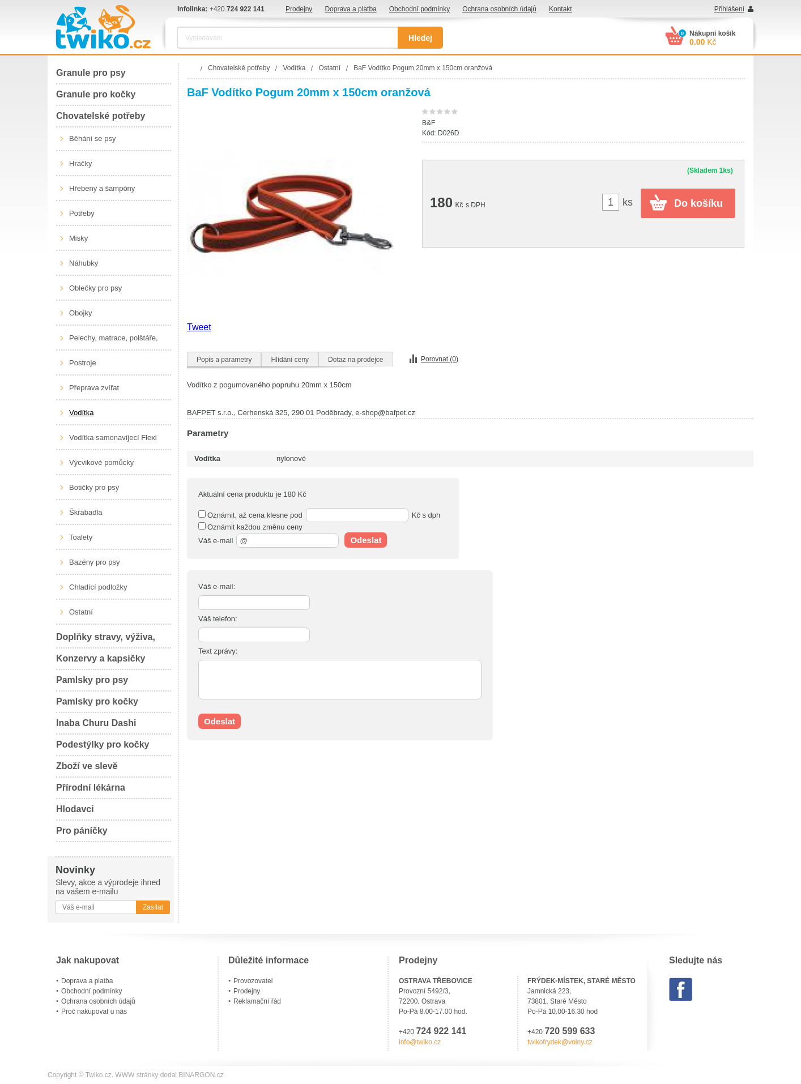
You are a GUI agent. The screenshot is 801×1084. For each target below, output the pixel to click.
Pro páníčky (82, 830)
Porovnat (439, 359)
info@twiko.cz (420, 1042)
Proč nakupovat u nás (94, 1011)
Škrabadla (86, 512)
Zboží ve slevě (87, 766)
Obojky (80, 313)
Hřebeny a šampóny (102, 188)
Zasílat (153, 907)
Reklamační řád (257, 1001)
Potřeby (82, 213)
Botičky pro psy (94, 487)
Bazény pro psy (94, 562)
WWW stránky (136, 1075)
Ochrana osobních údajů (499, 9)
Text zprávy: (217, 651)
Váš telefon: (217, 618)
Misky (78, 238)
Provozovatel (252, 981)
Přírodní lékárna (90, 787)
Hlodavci (75, 809)
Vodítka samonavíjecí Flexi (113, 437)
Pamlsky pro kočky (97, 701)
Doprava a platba (350, 9)
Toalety (80, 537)
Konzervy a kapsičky (100, 658)
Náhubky (83, 263)
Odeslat (365, 540)
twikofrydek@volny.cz (560, 1042)
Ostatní (81, 612)
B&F (428, 123)
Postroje (82, 363)
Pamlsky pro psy (92, 680)
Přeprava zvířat (94, 387)
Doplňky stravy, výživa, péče (105, 640)
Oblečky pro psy (95, 288)
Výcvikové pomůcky (101, 462)
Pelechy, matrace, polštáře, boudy (113, 342)
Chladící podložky (98, 587)
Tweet (199, 327)
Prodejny (299, 9)
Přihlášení (729, 9)
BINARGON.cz (200, 1075)
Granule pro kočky (96, 94)
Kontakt (560, 9)
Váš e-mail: (216, 586)
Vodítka (81, 412)
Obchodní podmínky (419, 9)
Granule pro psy (91, 73)
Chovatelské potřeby (100, 116)
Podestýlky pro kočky (103, 744)
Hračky (80, 163)
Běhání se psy (92, 138)
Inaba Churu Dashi (96, 723)
